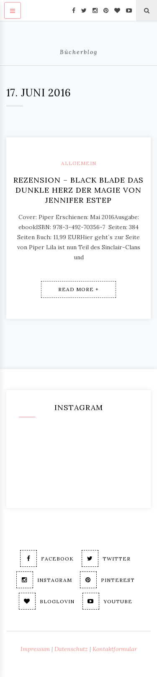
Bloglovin (47, 601)
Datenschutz (71, 649)
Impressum (35, 649)
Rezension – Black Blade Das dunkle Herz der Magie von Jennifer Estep (78, 190)
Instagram (44, 579)
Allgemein (78, 163)
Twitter (106, 558)
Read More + (78, 289)
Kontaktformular (115, 649)
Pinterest (107, 579)
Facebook (47, 558)
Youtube (107, 601)
